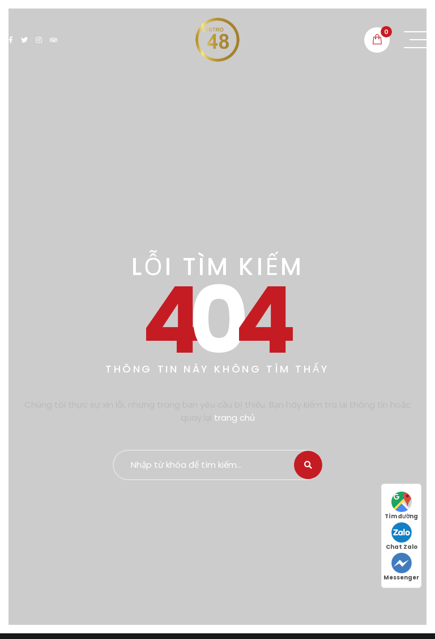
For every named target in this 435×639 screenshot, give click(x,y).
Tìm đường (401, 506)
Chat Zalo (401, 536)
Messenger (401, 567)
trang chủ (234, 418)
